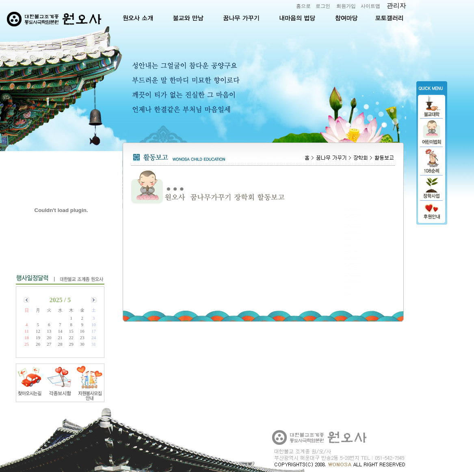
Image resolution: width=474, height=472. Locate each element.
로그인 (323, 6)
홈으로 (303, 6)
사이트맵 (370, 6)
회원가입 (346, 6)
